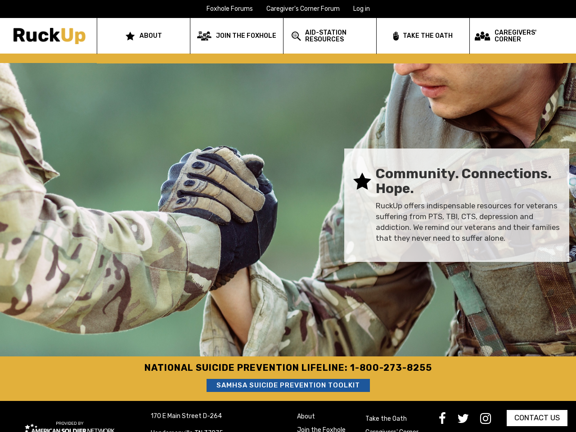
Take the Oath (386, 419)
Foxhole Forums (230, 9)
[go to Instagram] (491, 421)
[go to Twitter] (468, 421)
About (306, 416)
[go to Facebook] (448, 421)
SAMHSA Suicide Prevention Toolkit (288, 385)
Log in (361, 9)
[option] (288, 205)
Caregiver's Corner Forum (303, 9)
